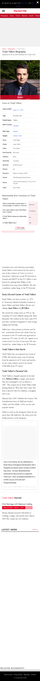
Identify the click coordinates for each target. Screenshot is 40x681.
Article (18, 16)
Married (24, 16)
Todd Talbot (17, 487)
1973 (21, 110)
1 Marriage (20, 227)
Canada (15, 126)
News (12, 16)
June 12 (16, 110)
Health (31, 16)
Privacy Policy (24, 3)
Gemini (15, 131)
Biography (4, 16)
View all (35, 529)
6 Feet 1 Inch (17, 136)
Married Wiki (20, 11)
